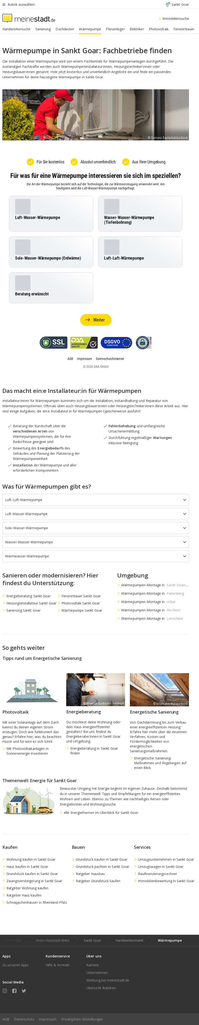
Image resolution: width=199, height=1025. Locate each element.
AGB (5, 1019)
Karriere (92, 965)
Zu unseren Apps (15, 965)
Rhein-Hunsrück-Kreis (52, 940)
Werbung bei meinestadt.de (107, 980)
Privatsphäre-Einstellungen (82, 1019)
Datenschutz (24, 1019)
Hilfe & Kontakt (58, 965)
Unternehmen (97, 972)
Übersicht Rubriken (101, 988)
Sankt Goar (92, 940)
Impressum (47, 1019)
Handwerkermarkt (130, 940)
